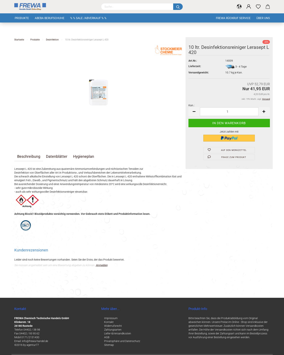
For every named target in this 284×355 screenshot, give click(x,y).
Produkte (22, 18)
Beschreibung (28, 156)
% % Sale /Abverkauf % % (88, 18)
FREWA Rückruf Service (233, 18)
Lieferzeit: (194, 66)
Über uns (263, 18)
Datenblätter (56, 156)
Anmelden (102, 265)
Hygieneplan (83, 156)
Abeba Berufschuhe (49, 18)
